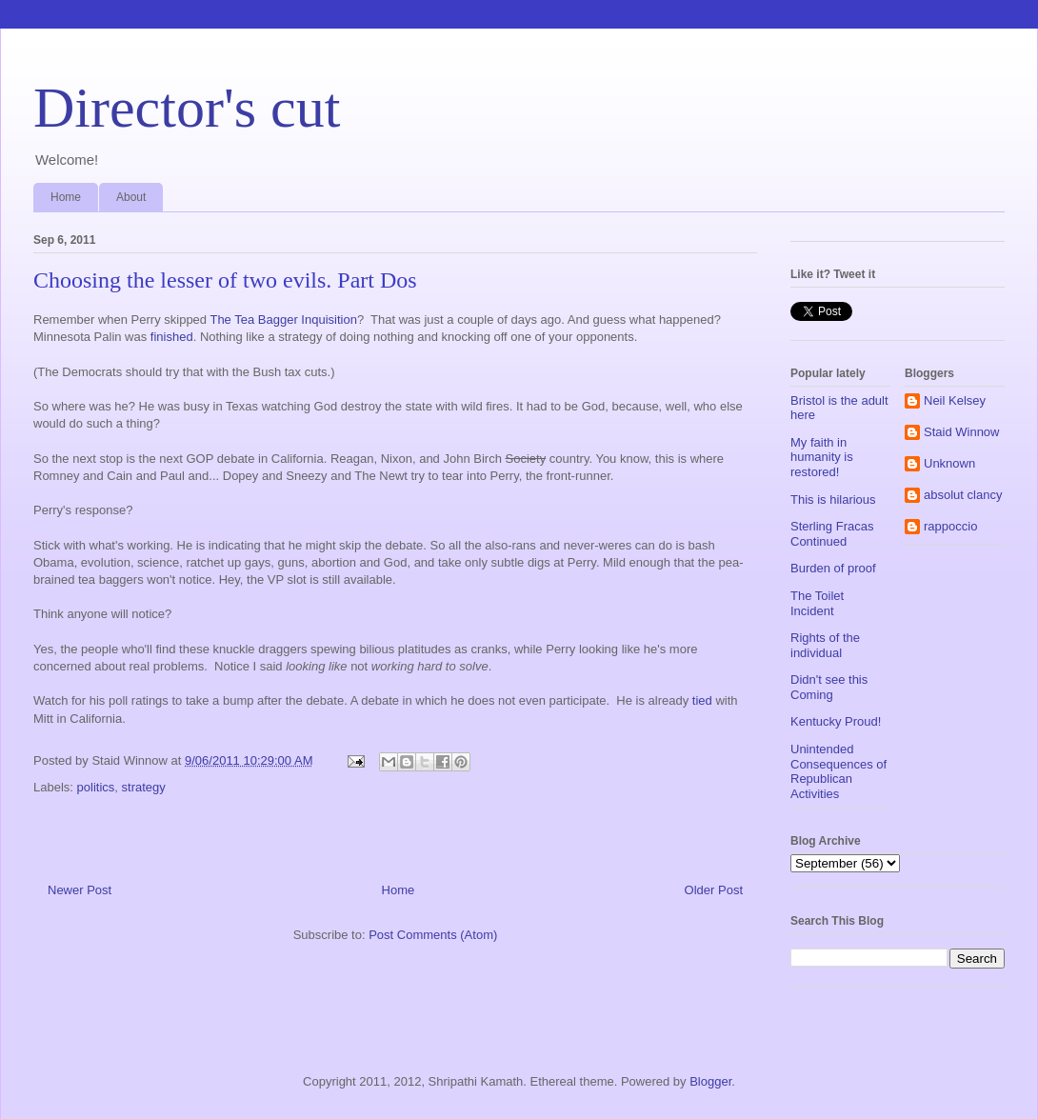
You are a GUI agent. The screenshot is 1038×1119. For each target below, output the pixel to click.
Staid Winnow (961, 432)
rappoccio (950, 526)
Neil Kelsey (955, 400)
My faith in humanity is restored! (821, 457)
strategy (144, 787)
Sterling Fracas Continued (831, 534)
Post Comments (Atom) (433, 935)
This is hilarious (833, 499)
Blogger (710, 1081)
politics (96, 787)
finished (171, 337)
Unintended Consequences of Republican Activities (838, 771)
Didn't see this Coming (829, 687)
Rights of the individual (825, 645)
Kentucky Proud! (835, 721)
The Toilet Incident (817, 603)
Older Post (714, 890)
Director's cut (186, 107)
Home (65, 197)
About (131, 197)
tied (702, 700)
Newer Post (79, 890)
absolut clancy (963, 495)
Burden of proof (833, 568)
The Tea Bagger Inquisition (283, 319)
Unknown (949, 463)
